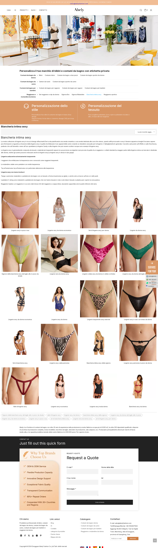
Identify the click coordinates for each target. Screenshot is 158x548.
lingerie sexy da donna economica (13, 419)
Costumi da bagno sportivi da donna (92, 75)
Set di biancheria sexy (20, 363)
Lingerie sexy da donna (59, 319)
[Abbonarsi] (132, 538)
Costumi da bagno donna (89, 523)
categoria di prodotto (58, 531)
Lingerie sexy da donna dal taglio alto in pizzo (138, 274)
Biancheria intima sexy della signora (98, 363)
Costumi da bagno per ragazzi (72, 88)
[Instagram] (36, 535)
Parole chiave (55, 534)
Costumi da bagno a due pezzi (67, 75)
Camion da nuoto (44, 81)
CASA (9, 10)
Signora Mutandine (78, 94)
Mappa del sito (56, 537)
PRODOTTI (23, 10)
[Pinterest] (40, 535)
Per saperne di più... (83, 432)
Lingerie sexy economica (59, 406)
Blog (52, 523)
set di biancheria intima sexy (60, 419)
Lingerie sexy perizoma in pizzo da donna (138, 363)
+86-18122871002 (153, 279)
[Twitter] (28, 535)
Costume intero (50, 75)
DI (15, 10)
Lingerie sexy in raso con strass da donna (138, 319)
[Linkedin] (21, 535)
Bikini (40, 75)
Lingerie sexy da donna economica (59, 230)
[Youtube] (32, 535)
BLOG (33, 10)
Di (51, 526)
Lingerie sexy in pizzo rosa (20, 230)
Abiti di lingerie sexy (20, 406)
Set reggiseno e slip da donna (49, 94)
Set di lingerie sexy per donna (99, 230)
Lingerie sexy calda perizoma (59, 363)
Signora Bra (65, 94)
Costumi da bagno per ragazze (49, 88)
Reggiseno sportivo (110, 94)
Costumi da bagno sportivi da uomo (64, 81)
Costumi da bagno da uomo (28, 83)
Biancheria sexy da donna (138, 406)
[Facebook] (25, 535)
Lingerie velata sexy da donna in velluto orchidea (98, 274)
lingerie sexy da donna (72, 415)
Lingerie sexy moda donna (99, 406)
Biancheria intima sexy (94, 94)
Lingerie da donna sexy (138, 230)
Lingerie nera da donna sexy (59, 274)
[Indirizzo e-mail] (118, 538)
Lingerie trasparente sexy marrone (98, 319)
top (155, 540)
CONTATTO (43, 10)
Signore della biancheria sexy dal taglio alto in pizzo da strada (20, 275)
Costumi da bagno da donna (28, 76)
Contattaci (150, 286)
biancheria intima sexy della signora (95, 415)
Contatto (53, 528)
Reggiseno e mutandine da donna (28, 96)
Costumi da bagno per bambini (28, 89)
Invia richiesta (99, 502)
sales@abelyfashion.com (79, 3)
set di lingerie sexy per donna (106, 419)
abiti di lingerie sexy (54, 415)
